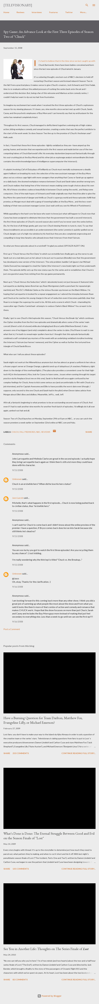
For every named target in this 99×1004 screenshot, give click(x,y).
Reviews (20, 12)
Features (53, 12)
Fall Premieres (27, 432)
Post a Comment (11, 629)
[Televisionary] (17, 5)
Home (6, 12)
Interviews (37, 12)
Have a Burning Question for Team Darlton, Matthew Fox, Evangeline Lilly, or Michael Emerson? (43, 720)
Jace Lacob (17, 497)
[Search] (87, 5)
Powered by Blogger (49, 996)
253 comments (21, 753)
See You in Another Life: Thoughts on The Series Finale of (46, 949)
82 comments (20, 979)
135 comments (21, 869)
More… (83, 12)
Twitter (69, 12)
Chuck (15, 432)
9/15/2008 (17, 470)
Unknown (17, 479)
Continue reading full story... (78, 753)
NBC (38, 432)
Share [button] (88, 432)
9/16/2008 (17, 586)
